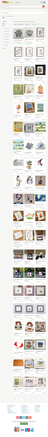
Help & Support (24, 408)
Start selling (17, 2)
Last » (31, 398)
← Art (3, 16)
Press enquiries (37, 411)
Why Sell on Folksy (24, 409)
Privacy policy (37, 409)
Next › (27, 398)
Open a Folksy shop (24, 407)
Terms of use (37, 410)
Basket (43, 2)
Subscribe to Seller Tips (25, 412)
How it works (9, 407)
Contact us (36, 408)
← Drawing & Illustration (9, 16)
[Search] (43, 6)
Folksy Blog (23, 411)
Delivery (8, 408)
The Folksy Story (38, 407)
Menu (11, 2)
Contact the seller (10, 410)
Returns (8, 409)
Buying (9, 411)
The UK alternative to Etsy (25, 410)
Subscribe (24, 423)
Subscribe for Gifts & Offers (12, 412)
